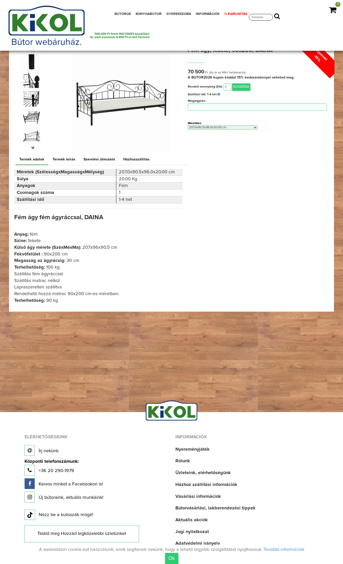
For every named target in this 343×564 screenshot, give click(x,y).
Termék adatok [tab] (31, 159)
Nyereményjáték (192, 449)
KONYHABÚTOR (149, 14)
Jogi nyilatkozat (192, 531)
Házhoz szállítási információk (206, 484)
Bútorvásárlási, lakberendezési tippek (215, 508)
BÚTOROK (123, 14)
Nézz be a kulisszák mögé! (59, 515)
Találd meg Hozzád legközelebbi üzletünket (81, 533)
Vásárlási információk (198, 496)
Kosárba (241, 87)
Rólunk (182, 461)
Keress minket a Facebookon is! (64, 483)
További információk (284, 549)
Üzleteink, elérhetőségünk (203, 473)
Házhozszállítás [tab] (136, 159)
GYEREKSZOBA (178, 14)
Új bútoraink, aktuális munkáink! (64, 497)
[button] (33, 147)
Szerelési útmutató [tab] (99, 159)
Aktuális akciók (191, 520)
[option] (33, 62)
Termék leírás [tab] (64, 159)
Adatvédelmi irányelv (197, 543)
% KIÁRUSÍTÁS (235, 14)
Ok (171, 558)
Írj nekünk (42, 450)
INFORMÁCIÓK (207, 14)
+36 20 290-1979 (52, 467)
